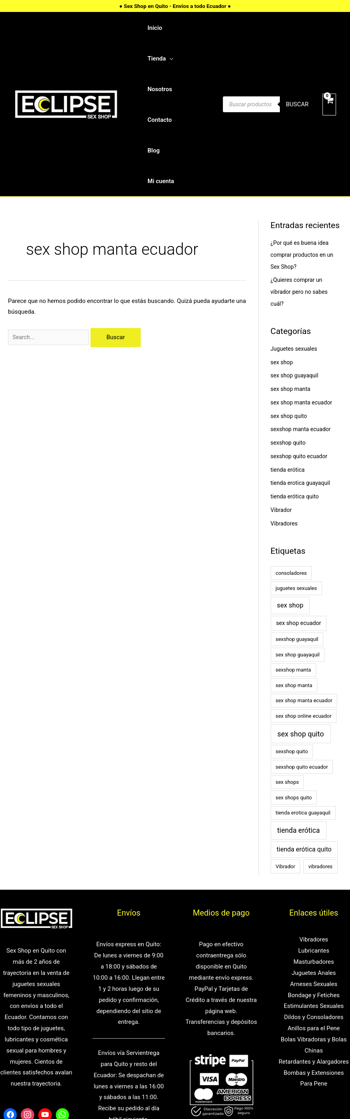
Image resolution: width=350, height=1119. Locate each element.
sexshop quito (289, 370)
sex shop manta (292, 316)
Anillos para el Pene (313, 955)
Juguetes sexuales (295, 276)
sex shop (283, 289)
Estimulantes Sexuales (314, 933)
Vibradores (285, 451)
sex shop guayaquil (296, 303)
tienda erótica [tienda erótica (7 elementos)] (298, 758)
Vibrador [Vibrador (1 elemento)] (285, 794)
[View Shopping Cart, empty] (329, 68)
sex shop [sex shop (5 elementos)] (290, 533)
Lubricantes (313, 878)
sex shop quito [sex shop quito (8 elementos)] (300, 661)
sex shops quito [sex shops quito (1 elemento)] (293, 725)
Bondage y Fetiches (314, 922)
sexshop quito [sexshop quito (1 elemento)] (291, 679)
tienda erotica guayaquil (302, 410)
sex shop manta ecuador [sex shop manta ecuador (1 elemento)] (303, 628)
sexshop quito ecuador (301, 383)
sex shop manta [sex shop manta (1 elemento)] (293, 613)
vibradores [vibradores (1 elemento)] (320, 794)
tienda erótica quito (296, 424)
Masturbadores (313, 889)
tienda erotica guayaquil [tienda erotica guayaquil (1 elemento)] (302, 740)
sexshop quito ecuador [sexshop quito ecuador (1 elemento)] (301, 694)
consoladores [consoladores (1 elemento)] (291, 501)
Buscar (297, 68)
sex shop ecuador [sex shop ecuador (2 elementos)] (298, 550)
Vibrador (282, 437)
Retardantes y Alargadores (314, 989)
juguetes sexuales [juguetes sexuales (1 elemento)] (296, 516)
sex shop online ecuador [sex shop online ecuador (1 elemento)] (303, 643)
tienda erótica (289, 397)
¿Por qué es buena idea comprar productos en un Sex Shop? (304, 182)
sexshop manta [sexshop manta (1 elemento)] (293, 597)
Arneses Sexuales (313, 911)
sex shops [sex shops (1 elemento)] (287, 710)
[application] (194, 26)
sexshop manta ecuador (303, 356)
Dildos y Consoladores (314, 944)
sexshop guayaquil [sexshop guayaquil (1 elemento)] (296, 567)
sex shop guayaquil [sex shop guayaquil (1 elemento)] (297, 582)
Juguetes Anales (313, 900)
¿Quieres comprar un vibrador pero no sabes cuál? (301, 219)
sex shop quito (290, 343)
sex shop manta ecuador (303, 330)
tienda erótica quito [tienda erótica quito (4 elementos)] (304, 777)
